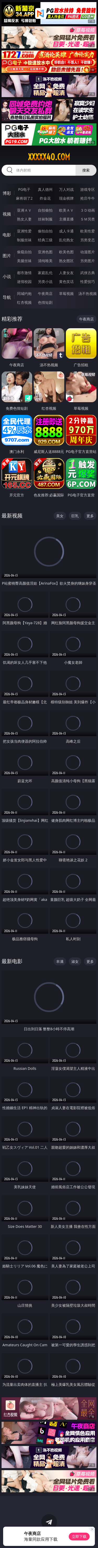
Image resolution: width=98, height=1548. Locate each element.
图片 (7, 255)
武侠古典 (87, 272)
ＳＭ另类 (87, 219)
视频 (7, 214)
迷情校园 (24, 281)
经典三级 (45, 239)
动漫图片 (87, 251)
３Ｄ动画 (87, 210)
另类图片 (87, 260)
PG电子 (24, 189)
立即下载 (79, 1536)
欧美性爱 (87, 231)
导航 (7, 297)
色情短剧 (45, 302)
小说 (7, 276)
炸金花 (45, 198)
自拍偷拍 (45, 210)
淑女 (75, 961)
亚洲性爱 (24, 231)
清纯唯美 (45, 260)
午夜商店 (45, 293)
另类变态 (87, 239)
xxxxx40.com (49, 157)
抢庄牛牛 (87, 198)
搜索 (86, 170)
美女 (60, 515)
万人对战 (66, 189)
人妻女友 (66, 272)
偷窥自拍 (24, 251)
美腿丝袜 (24, 260)
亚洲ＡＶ (24, 210)
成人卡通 (66, 231)
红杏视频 (24, 302)
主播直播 (66, 219)
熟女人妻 (24, 219)
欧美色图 (66, 251)
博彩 (7, 193)
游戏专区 (87, 189)
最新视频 (12, 515)
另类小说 (45, 281)
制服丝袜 (24, 239)
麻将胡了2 (24, 198)
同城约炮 (24, 293)
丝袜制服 (45, 219)
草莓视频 (66, 293)
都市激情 (24, 272)
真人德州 (45, 189)
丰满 (60, 961)
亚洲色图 (45, 251)
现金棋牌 (66, 198)
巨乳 (75, 515)
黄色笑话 (66, 281)
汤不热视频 (87, 293)
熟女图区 (66, 260)
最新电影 (12, 961)
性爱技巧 (87, 281)
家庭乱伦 (45, 272)
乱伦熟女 (66, 239)
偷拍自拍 (45, 231)
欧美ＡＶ (66, 210)
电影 (7, 235)
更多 (90, 515)
